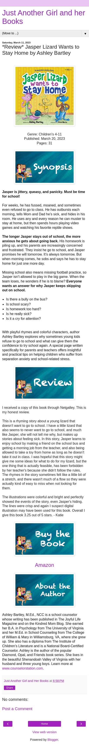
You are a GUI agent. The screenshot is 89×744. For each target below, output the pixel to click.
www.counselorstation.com (22, 668)
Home (44, 723)
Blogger (53, 739)
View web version (44, 732)
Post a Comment (17, 708)
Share (9, 687)
